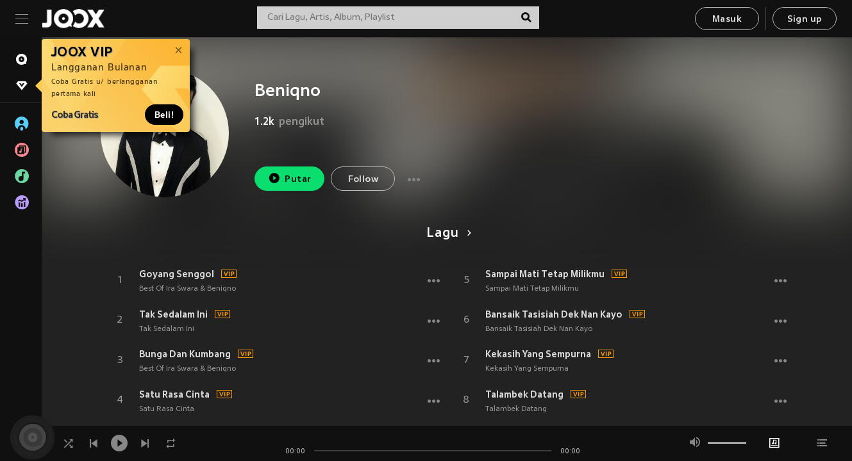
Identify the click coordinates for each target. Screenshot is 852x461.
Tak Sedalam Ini (173, 314)
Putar (290, 178)
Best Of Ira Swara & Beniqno (187, 289)
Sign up (805, 19)
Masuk (727, 19)
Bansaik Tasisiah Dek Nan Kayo (553, 314)
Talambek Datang (524, 394)
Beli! (164, 114)
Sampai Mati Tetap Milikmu (545, 274)
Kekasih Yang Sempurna (538, 354)
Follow (363, 179)
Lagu (446, 234)
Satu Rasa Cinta (174, 394)
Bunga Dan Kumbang (185, 354)
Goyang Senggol (176, 274)
